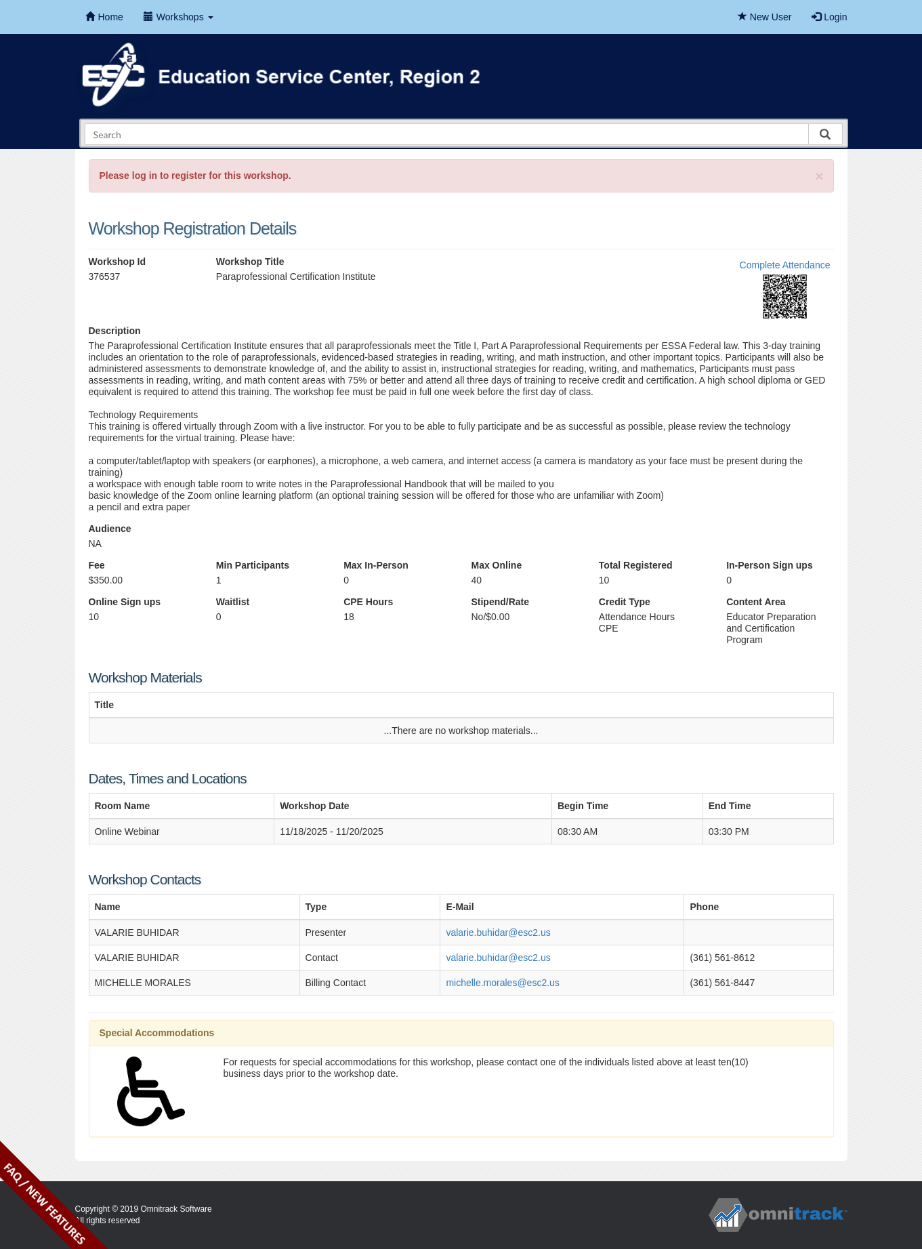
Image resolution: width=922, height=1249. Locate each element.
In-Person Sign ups (769, 565)
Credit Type (624, 601)
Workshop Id (117, 261)
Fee (97, 565)
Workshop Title (250, 261)
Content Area (755, 601)
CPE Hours (368, 601)
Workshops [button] (178, 17)
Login (829, 17)
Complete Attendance (785, 265)
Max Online (496, 565)
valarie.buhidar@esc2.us (498, 932)
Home (104, 17)
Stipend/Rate (500, 601)
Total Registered (636, 565)
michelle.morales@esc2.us (503, 982)
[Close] (819, 176)
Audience (110, 528)
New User (764, 17)
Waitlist (232, 601)
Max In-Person (375, 565)
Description (115, 330)
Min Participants (252, 565)
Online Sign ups (125, 601)
